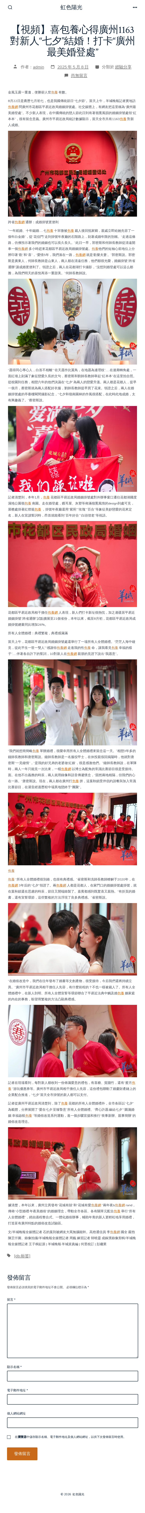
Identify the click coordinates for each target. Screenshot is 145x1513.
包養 (54, 92)
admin (38, 67)
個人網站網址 (16, 1413)
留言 (11, 1300)
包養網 (13, 107)
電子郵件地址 (17, 1390)
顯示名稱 (14, 1367)
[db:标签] (22, 1256)
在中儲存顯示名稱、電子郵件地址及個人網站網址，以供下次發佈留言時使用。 (70, 1437)
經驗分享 (123, 67)
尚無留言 (79, 75)
